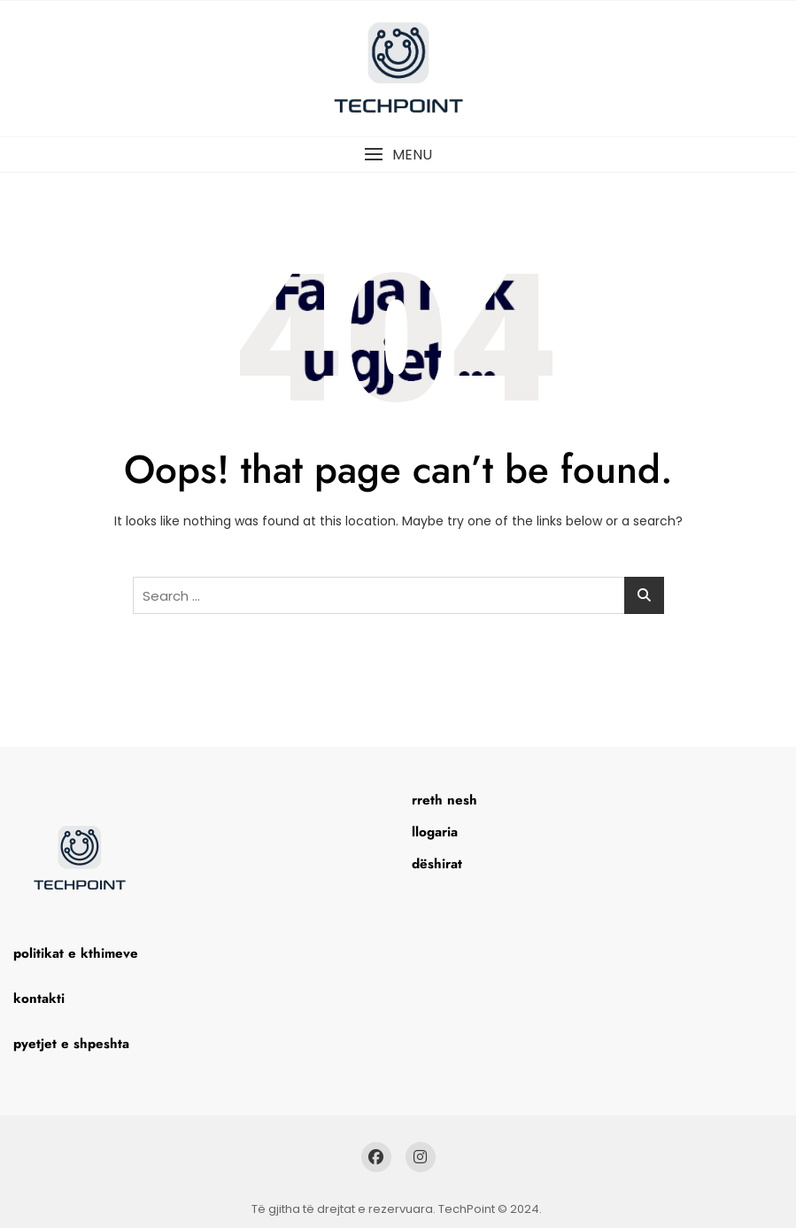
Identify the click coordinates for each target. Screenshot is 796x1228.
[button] (398, 154)
